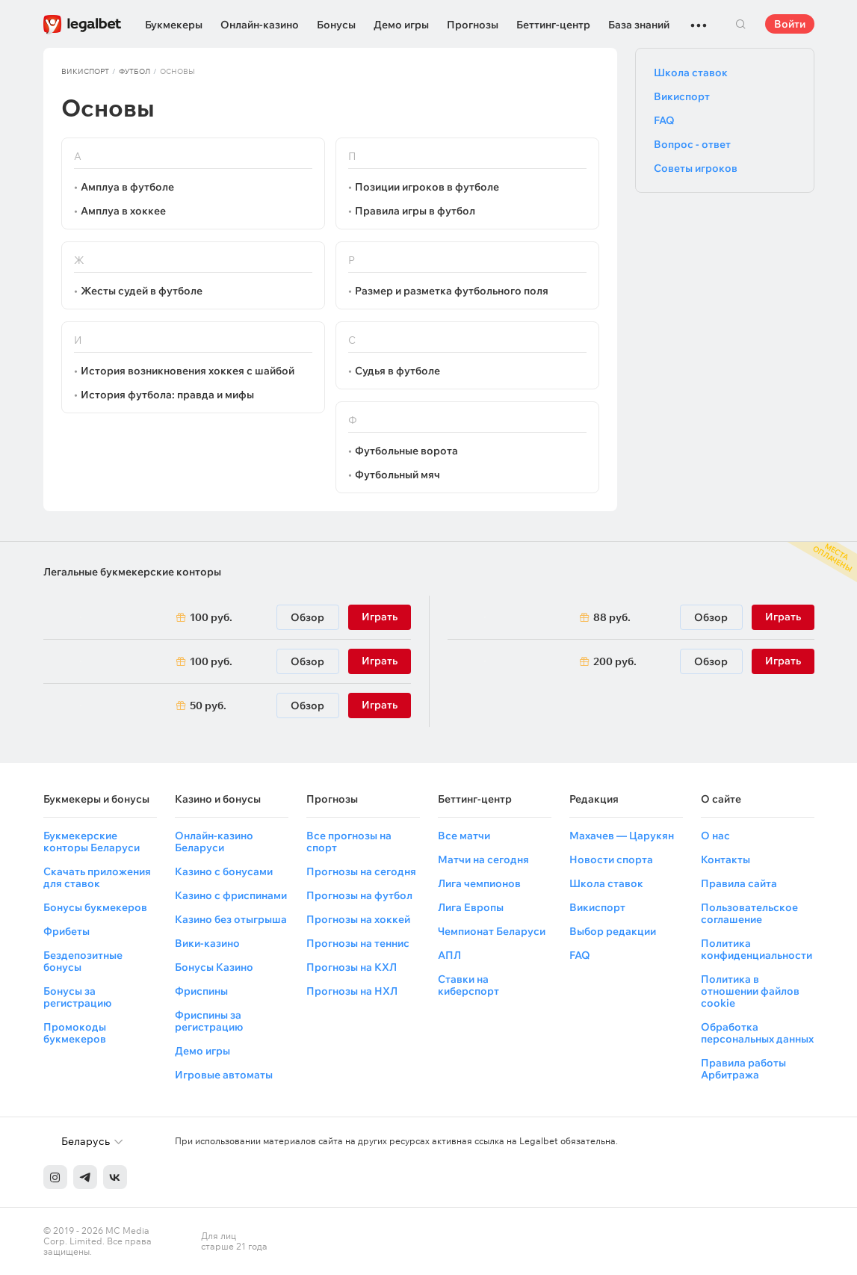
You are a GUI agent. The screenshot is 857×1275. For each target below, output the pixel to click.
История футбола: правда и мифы (167, 395)
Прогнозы (472, 25)
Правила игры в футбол (415, 211)
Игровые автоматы (224, 1074)
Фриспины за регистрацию (209, 1021)
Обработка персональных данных (757, 1033)
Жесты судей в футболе (141, 291)
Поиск (741, 24)
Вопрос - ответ (692, 144)
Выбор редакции (612, 931)
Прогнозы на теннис (357, 943)
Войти (789, 24)
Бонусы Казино (214, 967)
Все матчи (464, 835)
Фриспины (201, 991)
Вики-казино (207, 943)
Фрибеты (66, 931)
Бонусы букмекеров (95, 907)
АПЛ (449, 955)
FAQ (664, 120)
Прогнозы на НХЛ (351, 991)
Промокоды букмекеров (74, 1033)
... (699, 19)
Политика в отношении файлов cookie (750, 991)
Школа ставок (691, 72)
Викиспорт (85, 71)
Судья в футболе (397, 371)
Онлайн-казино (259, 25)
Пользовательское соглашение (749, 913)
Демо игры (401, 25)
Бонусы (336, 25)
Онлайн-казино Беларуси (214, 841)
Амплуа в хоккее (123, 211)
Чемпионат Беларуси (491, 931)
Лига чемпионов (479, 883)
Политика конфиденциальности (756, 949)
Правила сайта (739, 883)
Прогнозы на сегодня (361, 871)
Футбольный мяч (397, 475)
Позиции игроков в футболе (427, 187)
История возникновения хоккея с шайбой (187, 371)
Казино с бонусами (224, 871)
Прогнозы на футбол (359, 895)
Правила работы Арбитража (743, 1068)
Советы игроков (695, 168)
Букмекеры (173, 25)
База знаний (638, 25)
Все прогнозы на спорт (349, 841)
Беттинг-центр (553, 25)
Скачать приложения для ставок (97, 877)
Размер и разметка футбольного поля (451, 291)
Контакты (725, 859)
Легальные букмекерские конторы (132, 571)
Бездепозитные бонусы (83, 961)
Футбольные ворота (406, 451)
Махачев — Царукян (621, 835)
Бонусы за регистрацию (77, 997)
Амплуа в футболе (127, 187)
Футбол (134, 71)
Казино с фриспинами (231, 895)
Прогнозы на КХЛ (351, 967)
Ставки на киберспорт (468, 985)
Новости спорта (611, 859)
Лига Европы (471, 907)
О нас (715, 835)
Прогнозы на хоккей (358, 919)
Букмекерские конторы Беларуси (91, 841)
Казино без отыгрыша (231, 919)
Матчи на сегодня (483, 859)
